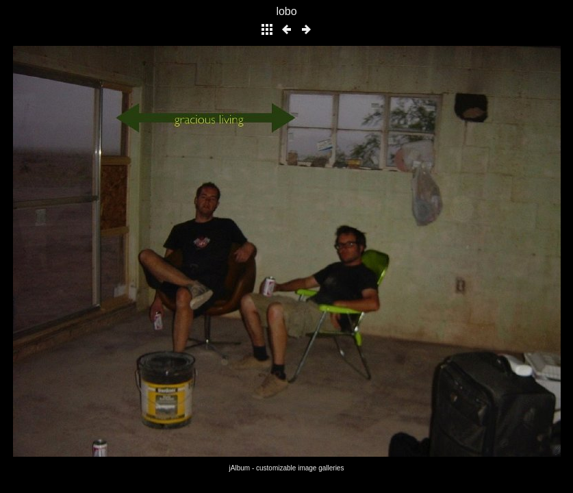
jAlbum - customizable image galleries (286, 468)
